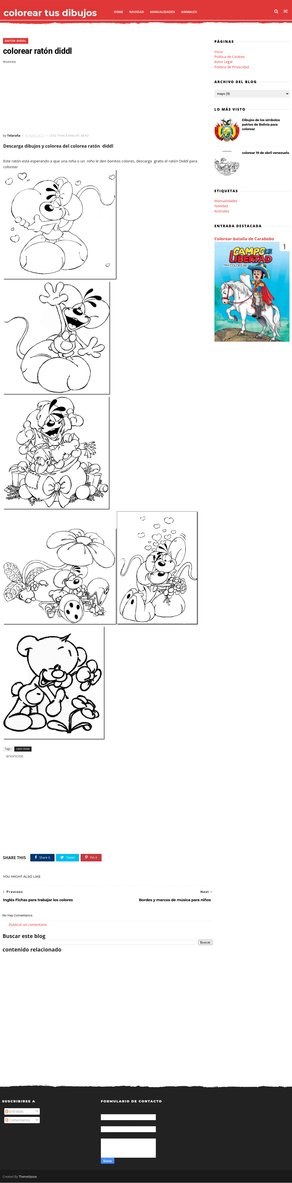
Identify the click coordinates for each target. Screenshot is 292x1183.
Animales (189, 11)
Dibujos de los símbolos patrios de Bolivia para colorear (261, 124)
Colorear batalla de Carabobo (245, 239)
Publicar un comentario (28, 924)
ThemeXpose (27, 1177)
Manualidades (162, 11)
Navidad (137, 11)
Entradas (14, 1111)
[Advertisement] (102, 99)
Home (118, 11)
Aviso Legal (224, 62)
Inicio (219, 52)
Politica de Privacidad (232, 67)
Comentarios (17, 1120)
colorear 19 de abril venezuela (265, 153)
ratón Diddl (15, 40)
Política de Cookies (230, 57)
